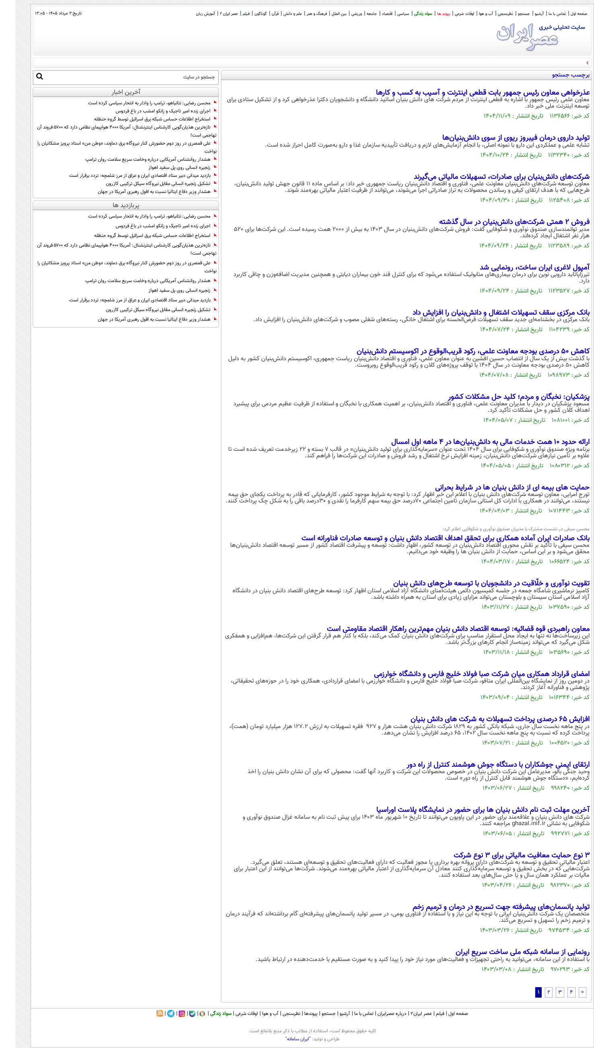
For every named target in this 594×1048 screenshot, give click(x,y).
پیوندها (295, 1013)
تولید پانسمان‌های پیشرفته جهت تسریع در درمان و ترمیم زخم (485, 907)
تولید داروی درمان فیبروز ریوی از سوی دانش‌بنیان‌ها (500, 138)
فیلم (230, 14)
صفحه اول (563, 14)
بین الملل (323, 14)
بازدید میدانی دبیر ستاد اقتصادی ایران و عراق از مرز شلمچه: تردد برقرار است (127, 175)
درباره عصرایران (376, 1013)
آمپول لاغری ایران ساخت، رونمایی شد (519, 268)
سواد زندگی (408, 14)
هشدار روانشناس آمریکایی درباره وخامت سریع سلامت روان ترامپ (135, 159)
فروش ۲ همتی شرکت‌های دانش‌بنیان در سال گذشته (499, 222)
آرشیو (524, 14)
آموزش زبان (190, 14)
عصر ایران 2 (213, 14)
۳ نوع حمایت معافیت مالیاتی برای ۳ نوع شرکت (506, 855)
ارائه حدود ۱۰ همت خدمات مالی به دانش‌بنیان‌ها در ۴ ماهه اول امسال (475, 442)
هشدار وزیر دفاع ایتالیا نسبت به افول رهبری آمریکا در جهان (141, 191)
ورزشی (341, 14)
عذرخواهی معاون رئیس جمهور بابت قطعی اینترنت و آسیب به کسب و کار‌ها (467, 93)
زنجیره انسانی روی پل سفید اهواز (167, 167)
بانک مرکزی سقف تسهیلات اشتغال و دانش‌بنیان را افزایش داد (485, 313)
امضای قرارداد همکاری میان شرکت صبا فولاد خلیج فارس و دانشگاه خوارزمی (466, 674)
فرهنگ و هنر (301, 14)
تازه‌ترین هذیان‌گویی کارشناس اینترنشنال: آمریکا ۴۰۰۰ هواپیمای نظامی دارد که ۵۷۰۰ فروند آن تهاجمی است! (111, 131)
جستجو (509, 14)
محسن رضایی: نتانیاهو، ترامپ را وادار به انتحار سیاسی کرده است (137, 103)
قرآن (259, 14)
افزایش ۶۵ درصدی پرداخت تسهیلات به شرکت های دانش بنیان (484, 719)
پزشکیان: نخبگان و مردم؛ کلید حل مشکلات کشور (503, 397)
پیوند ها (428, 14)
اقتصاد (372, 14)
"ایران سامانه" (282, 1039)
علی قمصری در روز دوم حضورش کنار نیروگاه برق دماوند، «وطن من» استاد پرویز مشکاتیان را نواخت (111, 147)
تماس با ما (542, 14)
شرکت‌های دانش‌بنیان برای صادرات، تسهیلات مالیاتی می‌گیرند (486, 177)
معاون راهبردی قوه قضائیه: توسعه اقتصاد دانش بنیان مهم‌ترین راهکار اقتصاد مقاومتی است (442, 629)
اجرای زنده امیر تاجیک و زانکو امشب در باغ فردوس (150, 111)
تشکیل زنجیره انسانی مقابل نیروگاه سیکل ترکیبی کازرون (146, 183)
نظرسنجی (490, 14)
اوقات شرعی (449, 14)
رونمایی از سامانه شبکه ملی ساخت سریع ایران (507, 952)
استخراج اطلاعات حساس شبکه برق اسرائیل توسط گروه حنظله (140, 119)
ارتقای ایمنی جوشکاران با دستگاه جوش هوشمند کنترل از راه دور (482, 765)
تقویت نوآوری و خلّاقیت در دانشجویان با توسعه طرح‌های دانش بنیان (476, 583)
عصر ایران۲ (406, 1013)
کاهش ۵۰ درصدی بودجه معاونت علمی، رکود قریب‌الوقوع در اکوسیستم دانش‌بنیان (457, 351)
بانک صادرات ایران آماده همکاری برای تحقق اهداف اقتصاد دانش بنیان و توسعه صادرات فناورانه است (430, 538)
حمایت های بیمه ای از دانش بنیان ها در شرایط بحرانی (497, 488)
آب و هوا (471, 14)
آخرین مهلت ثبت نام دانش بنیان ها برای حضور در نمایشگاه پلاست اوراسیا (467, 810)
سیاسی (388, 14)
